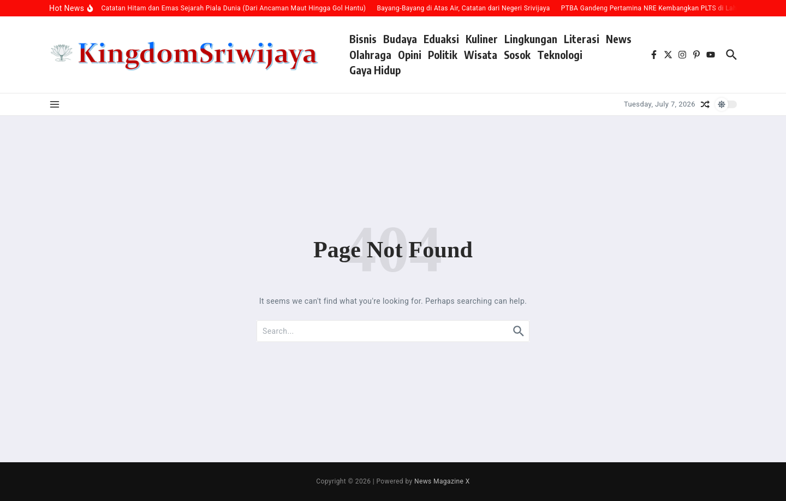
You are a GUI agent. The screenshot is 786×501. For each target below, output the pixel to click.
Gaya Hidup (375, 69)
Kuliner (482, 38)
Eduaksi (441, 38)
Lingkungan (530, 38)
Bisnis (363, 38)
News (619, 38)
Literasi (581, 38)
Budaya (400, 38)
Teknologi (559, 54)
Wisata (480, 54)
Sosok (517, 54)
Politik (442, 54)
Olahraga (370, 54)
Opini (409, 54)
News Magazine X (442, 481)
